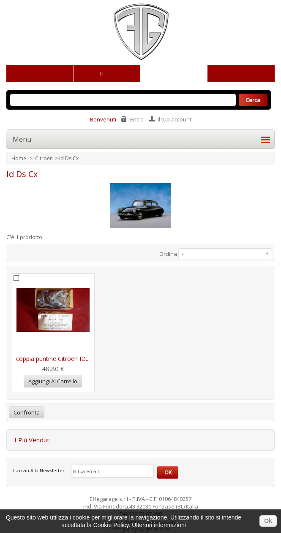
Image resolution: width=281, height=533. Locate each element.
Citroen (44, 158)
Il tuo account (174, 119)
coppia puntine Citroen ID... (53, 359)
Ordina (168, 254)
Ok (268, 520)
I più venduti (32, 440)
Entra (137, 119)
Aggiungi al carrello (52, 381)
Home (19, 158)
